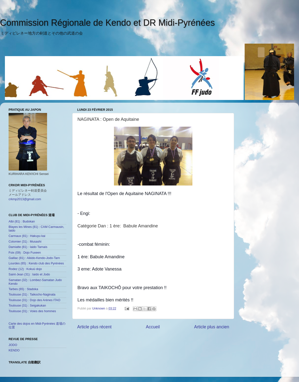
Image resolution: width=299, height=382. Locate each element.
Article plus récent (94, 326)
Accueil (153, 326)
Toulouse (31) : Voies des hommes (32, 311)
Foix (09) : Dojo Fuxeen (25, 252)
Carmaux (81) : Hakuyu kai (27, 236)
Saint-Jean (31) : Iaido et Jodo (29, 274)
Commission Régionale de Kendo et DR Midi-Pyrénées (107, 23)
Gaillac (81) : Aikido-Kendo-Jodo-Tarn (34, 258)
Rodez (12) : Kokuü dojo (25, 269)
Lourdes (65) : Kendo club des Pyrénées (36, 263)
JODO (13, 345)
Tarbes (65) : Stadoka (23, 289)
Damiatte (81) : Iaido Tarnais (28, 247)
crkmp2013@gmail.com (25, 199)
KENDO (14, 350)
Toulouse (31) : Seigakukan (27, 305)
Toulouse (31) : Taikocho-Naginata (32, 294)
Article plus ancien (211, 326)
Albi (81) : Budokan (22, 221)
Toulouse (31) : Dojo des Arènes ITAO (34, 300)
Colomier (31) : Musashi (25, 241)
